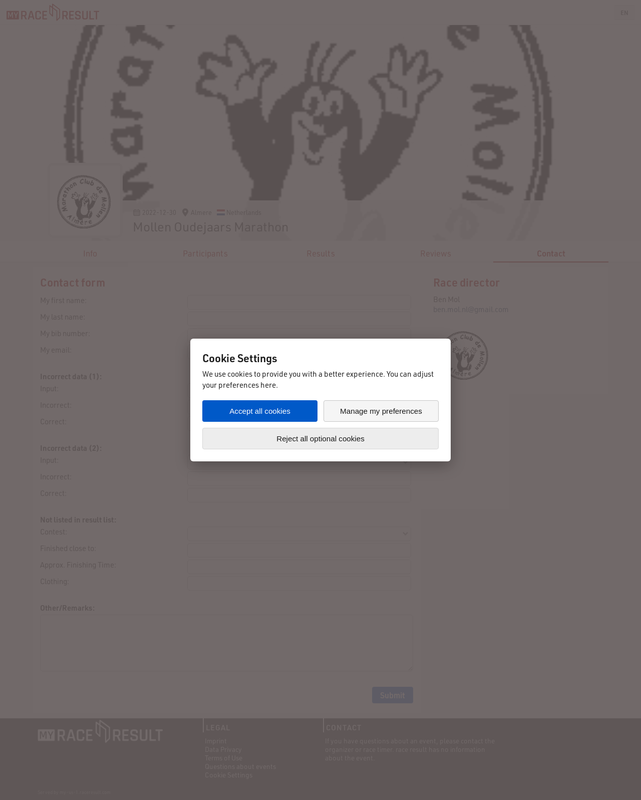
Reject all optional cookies (320, 438)
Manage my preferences (381, 411)
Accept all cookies (259, 411)
